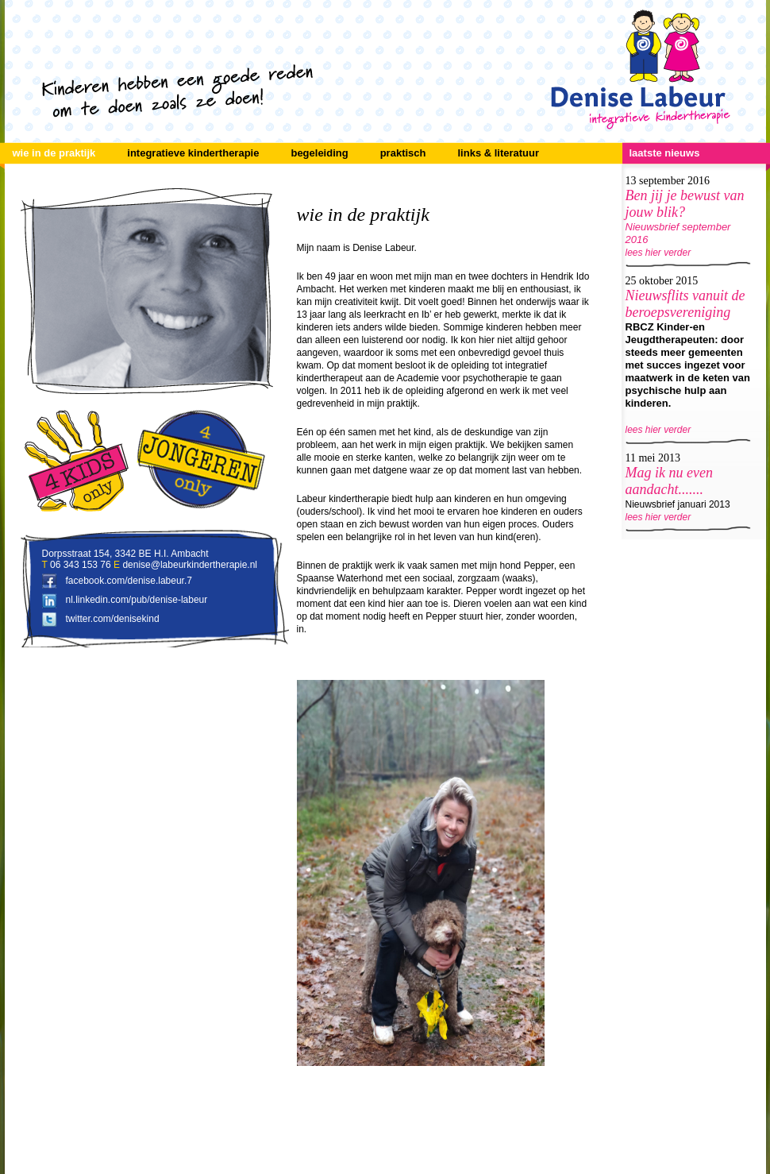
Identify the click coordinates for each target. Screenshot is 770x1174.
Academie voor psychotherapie (463, 378)
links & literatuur (498, 153)
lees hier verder (658, 252)
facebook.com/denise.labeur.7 (129, 580)
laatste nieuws (664, 153)
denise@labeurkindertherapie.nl (189, 564)
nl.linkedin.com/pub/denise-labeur (137, 599)
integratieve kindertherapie (193, 153)
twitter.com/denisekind (113, 618)
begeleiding (319, 153)
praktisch (403, 153)
